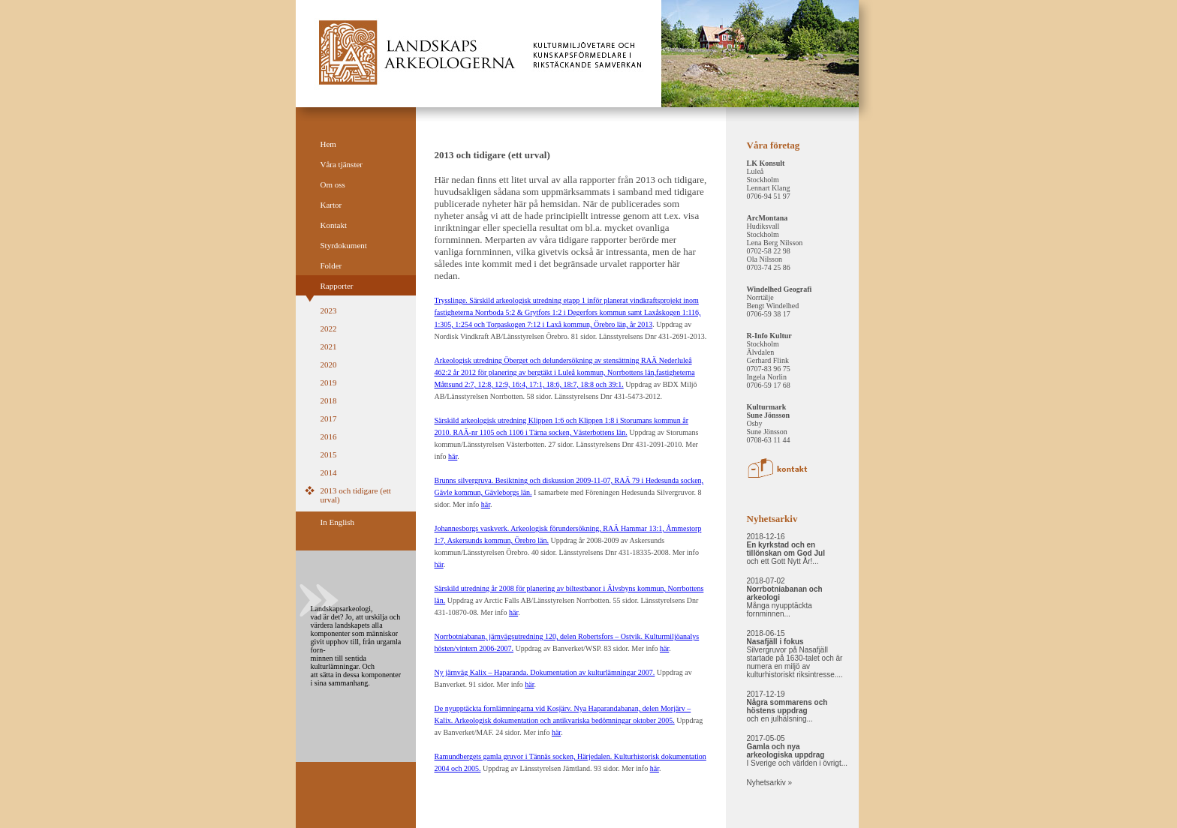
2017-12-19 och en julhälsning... (787, 706)
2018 (329, 400)
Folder (331, 265)
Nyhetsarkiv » (770, 782)
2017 (329, 418)
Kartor (331, 204)
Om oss (333, 184)
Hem (328, 144)
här (452, 456)
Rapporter (337, 285)
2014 (329, 472)
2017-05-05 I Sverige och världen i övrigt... (797, 750)
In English (338, 522)
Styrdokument (344, 245)
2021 (329, 346)
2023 (329, 310)
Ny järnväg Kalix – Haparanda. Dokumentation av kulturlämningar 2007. (545, 672)
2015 (329, 454)
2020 (329, 364)
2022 (329, 328)
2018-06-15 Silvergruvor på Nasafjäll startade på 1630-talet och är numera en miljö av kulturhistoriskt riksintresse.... (795, 654)
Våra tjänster (342, 164)
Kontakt (334, 225)
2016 (329, 436)
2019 (329, 382)
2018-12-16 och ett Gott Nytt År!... (786, 549)
